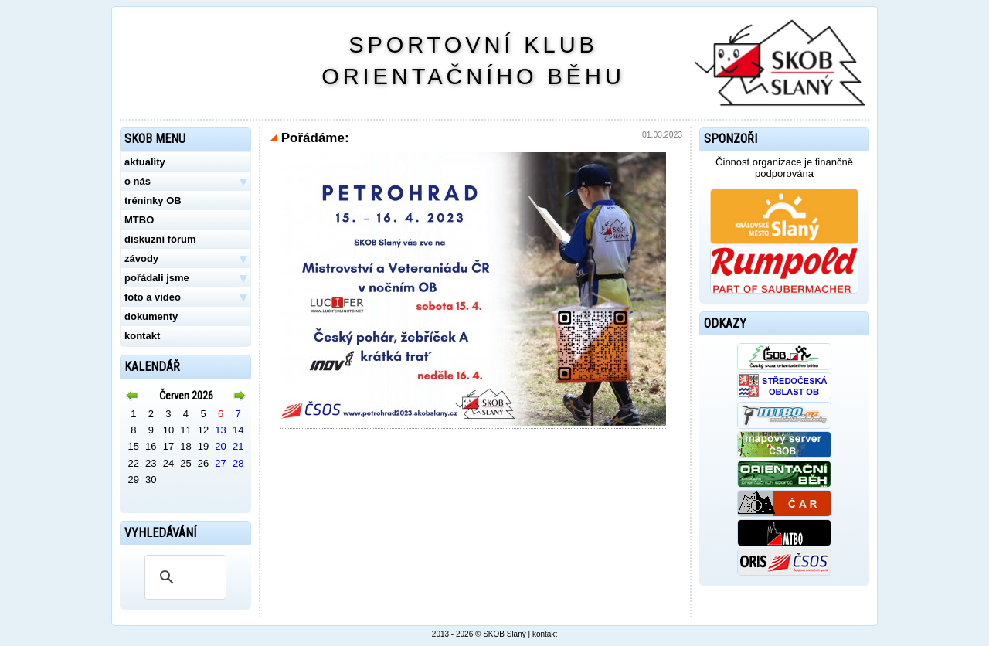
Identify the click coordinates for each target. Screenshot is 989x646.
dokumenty (151, 316)
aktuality (144, 162)
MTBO (139, 220)
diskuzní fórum (159, 239)
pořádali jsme (185, 278)
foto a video (185, 297)
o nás (185, 181)
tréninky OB (153, 200)
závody (185, 259)
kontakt (142, 336)
